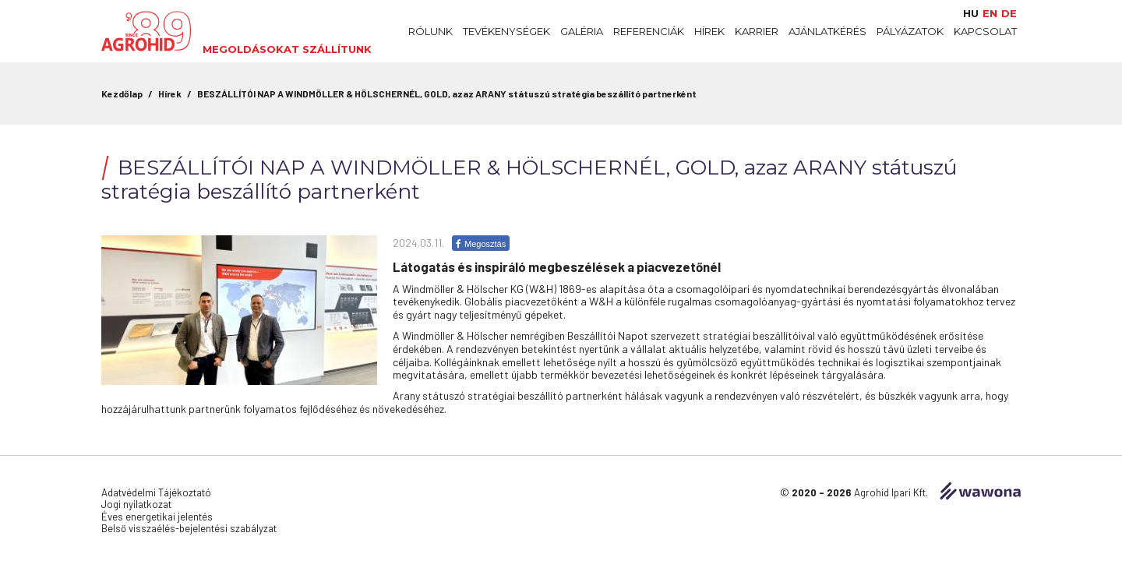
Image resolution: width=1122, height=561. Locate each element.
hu (971, 13)
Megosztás (481, 244)
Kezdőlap (122, 93)
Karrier (756, 31)
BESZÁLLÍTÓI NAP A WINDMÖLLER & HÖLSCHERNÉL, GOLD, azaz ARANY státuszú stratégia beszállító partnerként (447, 93)
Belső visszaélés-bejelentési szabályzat (189, 528)
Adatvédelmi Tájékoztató (156, 492)
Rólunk (430, 31)
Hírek (709, 31)
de (1009, 13)
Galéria (581, 31)
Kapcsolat (985, 31)
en (990, 13)
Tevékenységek (506, 31)
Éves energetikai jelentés (157, 516)
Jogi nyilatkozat (136, 504)
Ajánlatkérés (827, 31)
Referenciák (648, 31)
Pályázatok (910, 31)
